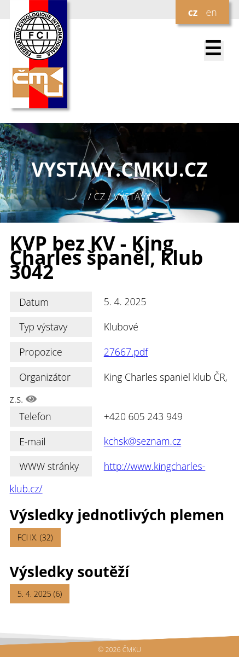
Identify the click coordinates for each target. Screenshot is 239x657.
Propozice (40, 351)
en (211, 12)
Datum (34, 302)
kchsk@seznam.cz (142, 441)
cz (193, 12)
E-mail (32, 441)
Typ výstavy (43, 326)
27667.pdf (126, 351)
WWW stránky (49, 466)
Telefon (35, 416)
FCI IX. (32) (35, 537)
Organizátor (45, 376)
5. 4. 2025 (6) (40, 594)
